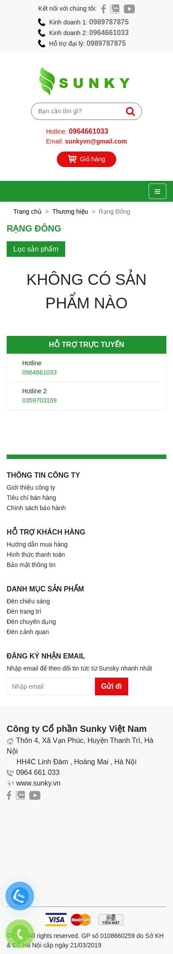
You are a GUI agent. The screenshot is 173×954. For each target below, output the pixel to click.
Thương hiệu (70, 211)
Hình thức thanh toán (36, 554)
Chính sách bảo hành (36, 507)
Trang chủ (27, 211)
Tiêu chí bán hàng (31, 497)
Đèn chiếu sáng (28, 601)
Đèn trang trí (24, 611)
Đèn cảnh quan (28, 631)
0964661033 (109, 32)
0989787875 (109, 22)
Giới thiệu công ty (31, 487)
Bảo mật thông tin (31, 564)
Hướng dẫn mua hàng (37, 544)
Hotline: (77, 131)
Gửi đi (111, 686)
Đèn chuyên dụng (31, 621)
